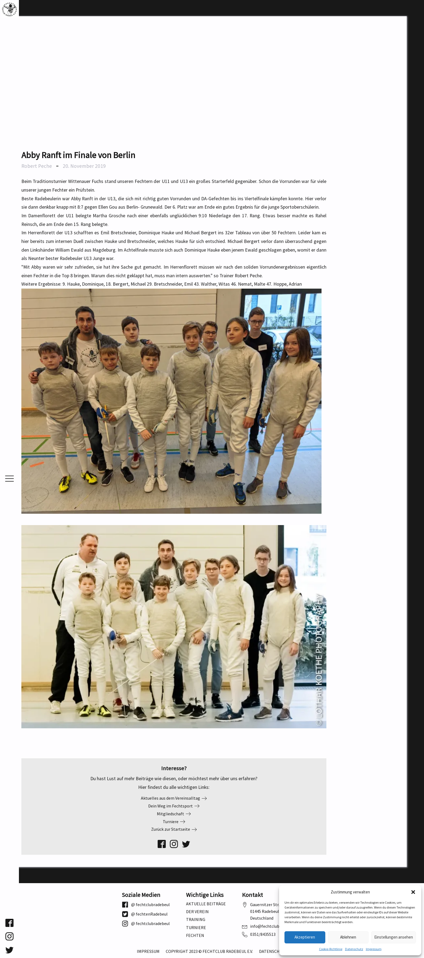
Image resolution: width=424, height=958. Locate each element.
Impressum (374, 949)
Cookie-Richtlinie (330, 949)
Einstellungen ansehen (393, 937)
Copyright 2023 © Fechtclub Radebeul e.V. (209, 951)
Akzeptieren (304, 937)
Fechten (195, 935)
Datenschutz (354, 949)
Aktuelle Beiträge (206, 903)
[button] (413, 892)
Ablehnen (348, 937)
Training (195, 919)
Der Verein (197, 911)
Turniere (196, 927)
